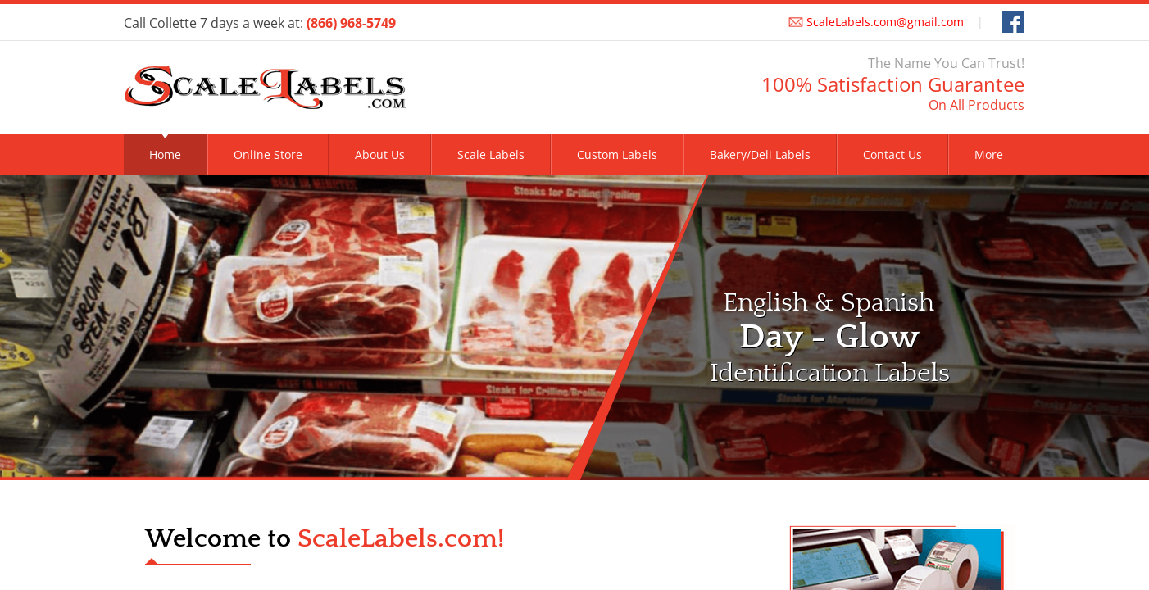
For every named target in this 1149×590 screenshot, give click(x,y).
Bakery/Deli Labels (760, 154)
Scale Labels (491, 154)
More (988, 154)
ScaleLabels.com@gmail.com (885, 22)
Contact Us (892, 154)
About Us (380, 154)
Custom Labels (617, 154)
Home (165, 154)
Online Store (268, 154)
